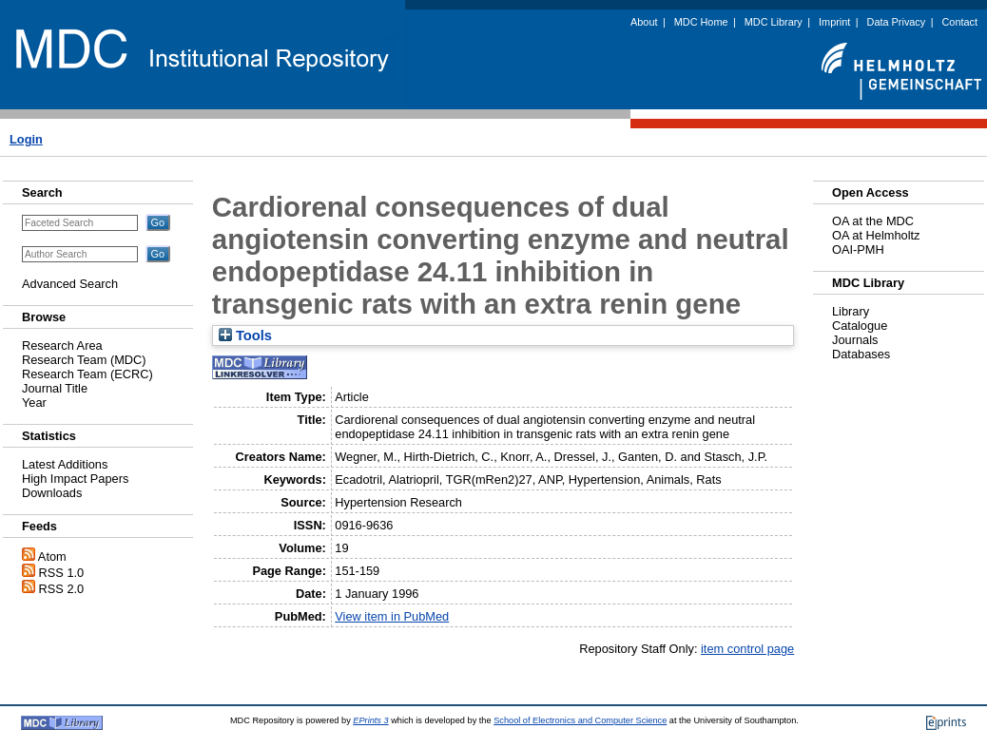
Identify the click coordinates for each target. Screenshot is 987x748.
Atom (52, 556)
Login (26, 139)
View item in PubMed (392, 616)
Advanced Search (70, 284)
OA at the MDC (873, 221)
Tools (245, 335)
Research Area (62, 345)
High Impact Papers (75, 478)
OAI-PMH (858, 249)
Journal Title (54, 388)
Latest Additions (64, 464)
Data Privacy (896, 22)
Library (850, 311)
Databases (861, 354)
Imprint (834, 22)
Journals (855, 340)
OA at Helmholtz (875, 235)
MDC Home (701, 22)
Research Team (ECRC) (87, 374)
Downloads (52, 493)
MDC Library (774, 22)
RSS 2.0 (62, 589)
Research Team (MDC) (84, 360)
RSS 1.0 (62, 573)
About (643, 22)
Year (34, 402)
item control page (747, 649)
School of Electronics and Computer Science (580, 720)
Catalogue (859, 325)
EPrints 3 (370, 720)
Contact (959, 22)
